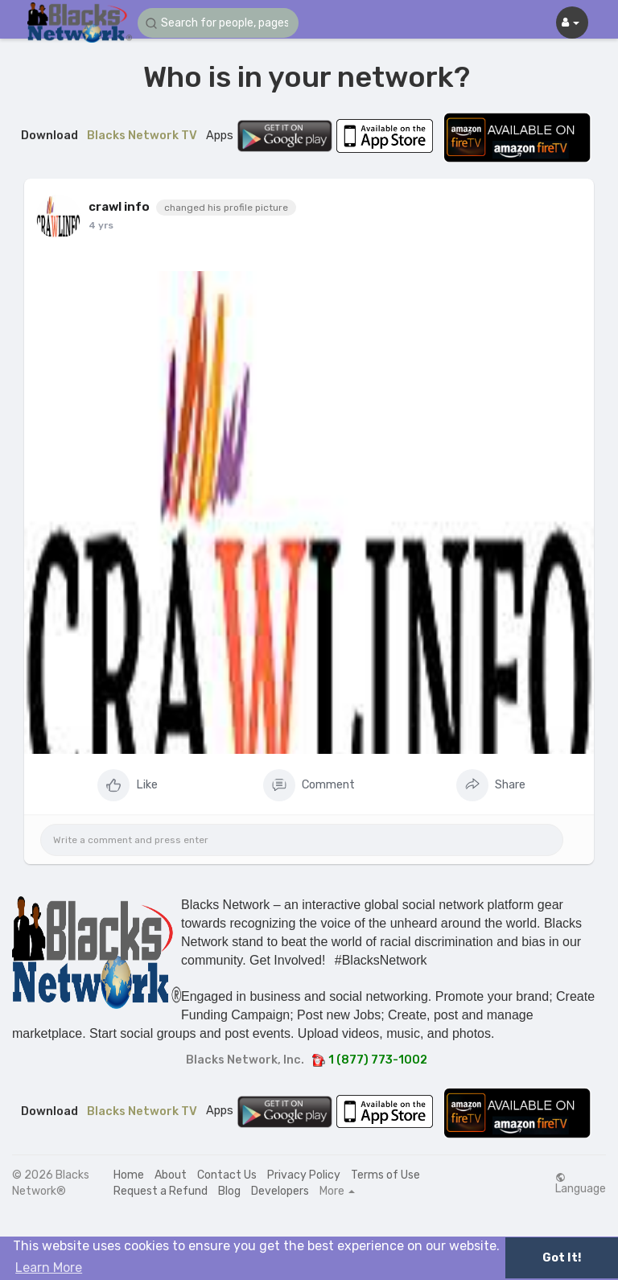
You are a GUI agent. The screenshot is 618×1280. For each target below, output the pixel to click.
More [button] (337, 1191)
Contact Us (227, 1175)
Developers (280, 1191)
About (170, 1175)
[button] (218, 23)
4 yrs (101, 225)
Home (128, 1175)
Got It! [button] (561, 1258)
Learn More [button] (48, 1267)
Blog (229, 1191)
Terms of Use (385, 1175)
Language (580, 1183)
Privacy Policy (303, 1175)
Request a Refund (160, 1191)
